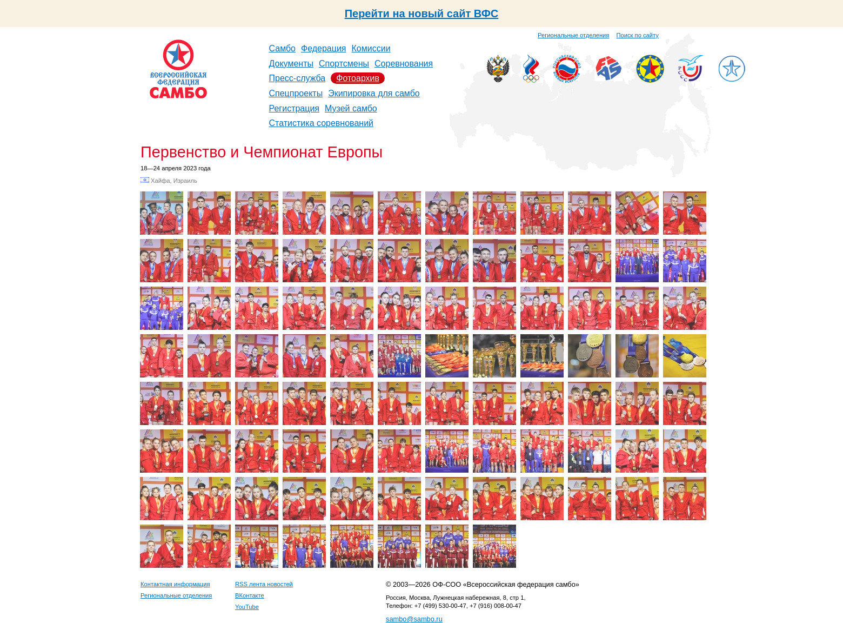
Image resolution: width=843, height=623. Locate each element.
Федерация (323, 48)
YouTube (247, 607)
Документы (291, 63)
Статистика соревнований (321, 123)
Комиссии (371, 48)
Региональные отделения (573, 35)
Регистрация (294, 108)
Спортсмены (344, 63)
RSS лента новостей (264, 584)
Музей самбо (351, 108)
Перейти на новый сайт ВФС (422, 13)
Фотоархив (357, 78)
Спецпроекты (296, 93)
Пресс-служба (297, 78)
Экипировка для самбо (374, 93)
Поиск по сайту (638, 35)
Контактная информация (175, 584)
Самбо (282, 48)
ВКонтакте (249, 595)
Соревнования (403, 63)
